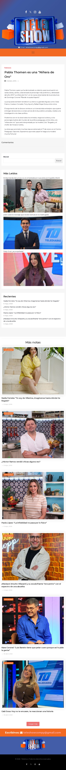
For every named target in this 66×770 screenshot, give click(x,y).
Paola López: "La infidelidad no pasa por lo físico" (22, 313)
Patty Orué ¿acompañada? (33, 268)
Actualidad (8, 350)
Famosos (7, 68)
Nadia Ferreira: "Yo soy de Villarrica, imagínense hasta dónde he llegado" (31, 301)
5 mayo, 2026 (8, 465)
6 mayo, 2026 (8, 404)
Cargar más (33, 724)
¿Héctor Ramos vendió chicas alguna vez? (19, 307)
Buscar (6, 157)
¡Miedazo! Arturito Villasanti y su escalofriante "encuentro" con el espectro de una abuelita (32, 320)
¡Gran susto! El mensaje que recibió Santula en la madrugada (33, 231)
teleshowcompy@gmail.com (37, 47)
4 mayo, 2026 (8, 590)
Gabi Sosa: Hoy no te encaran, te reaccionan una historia (27, 711)
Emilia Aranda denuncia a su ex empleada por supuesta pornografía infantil (33, 195)
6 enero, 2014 (11, 81)
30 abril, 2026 (8, 654)
